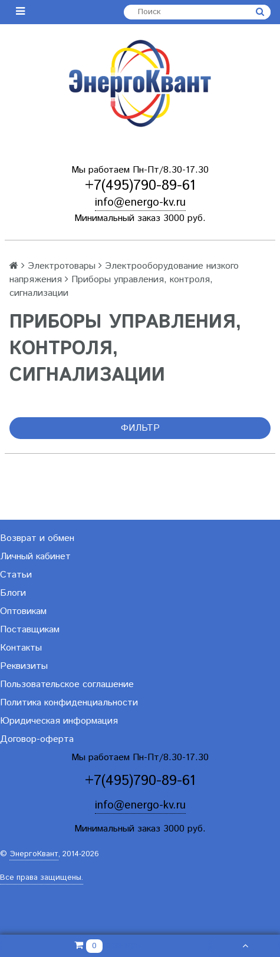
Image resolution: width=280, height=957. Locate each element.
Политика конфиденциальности (69, 703)
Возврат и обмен (37, 538)
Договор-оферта (37, 739)
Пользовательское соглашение (67, 684)
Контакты (21, 648)
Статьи (16, 575)
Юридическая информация (59, 721)
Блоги (13, 593)
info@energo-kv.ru (140, 202)
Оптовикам (23, 611)
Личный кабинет (35, 556)
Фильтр (140, 428)
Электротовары (61, 266)
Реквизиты (24, 666)
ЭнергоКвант (33, 854)
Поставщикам (30, 629)
